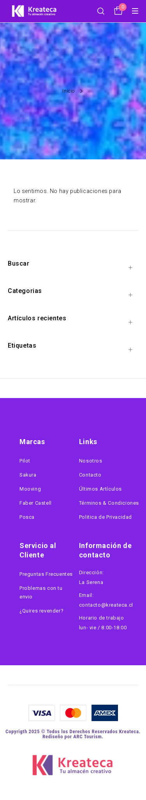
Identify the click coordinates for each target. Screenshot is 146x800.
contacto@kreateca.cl (106, 605)
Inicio (68, 91)
